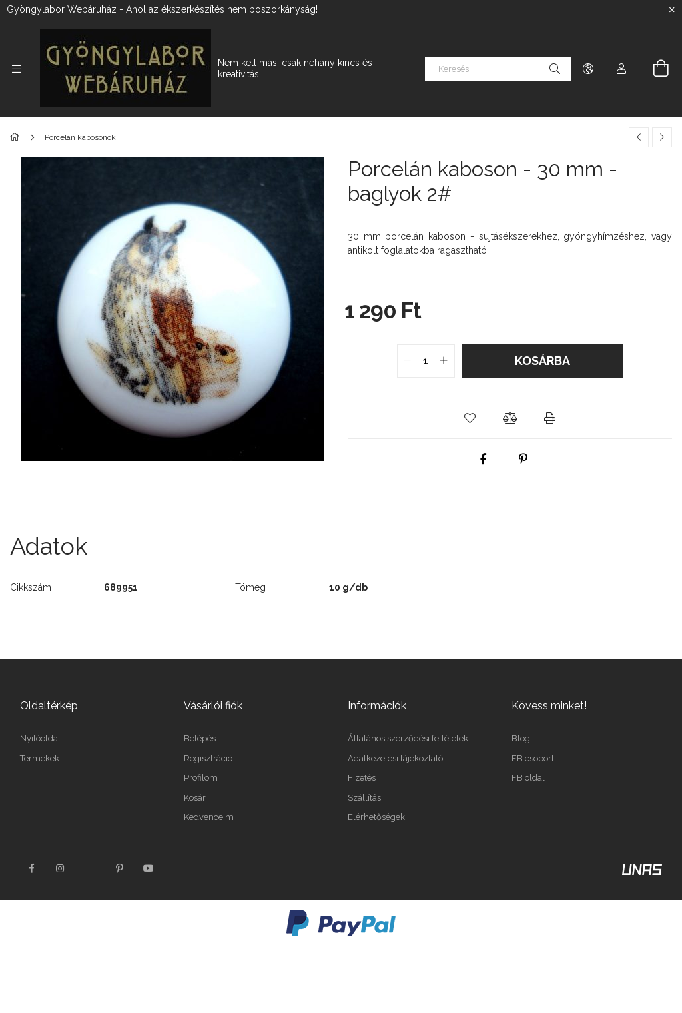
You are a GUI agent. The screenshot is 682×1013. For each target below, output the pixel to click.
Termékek (39, 758)
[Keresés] (498, 69)
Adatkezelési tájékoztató (395, 758)
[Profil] (621, 69)
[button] (470, 418)
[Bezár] (672, 10)
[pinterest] (523, 459)
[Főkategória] (17, 137)
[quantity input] (426, 361)
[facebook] (483, 459)
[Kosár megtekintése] (653, 69)
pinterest (119, 868)
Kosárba (542, 361)
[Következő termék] (662, 137)
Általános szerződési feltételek (408, 738)
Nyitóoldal (40, 738)
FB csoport (533, 758)
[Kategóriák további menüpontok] (16, 69)
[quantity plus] (444, 361)
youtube (148, 868)
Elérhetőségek (376, 817)
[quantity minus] (408, 361)
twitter (90, 868)
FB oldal (528, 778)
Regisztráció (208, 758)
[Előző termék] (639, 137)
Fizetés (362, 778)
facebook (31, 868)
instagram (60, 868)
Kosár (195, 798)
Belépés (200, 738)
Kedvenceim (209, 817)
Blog (521, 738)
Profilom (201, 778)
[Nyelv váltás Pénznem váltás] (588, 69)
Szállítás (364, 798)
